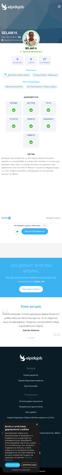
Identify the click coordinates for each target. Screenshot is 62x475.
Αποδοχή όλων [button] (12, 465)
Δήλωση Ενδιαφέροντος (35, 231)
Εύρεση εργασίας (31, 375)
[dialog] (21, 447)
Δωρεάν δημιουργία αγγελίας (31, 381)
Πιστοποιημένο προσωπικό (31, 401)
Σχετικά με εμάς (31, 386)
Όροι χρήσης (31, 412)
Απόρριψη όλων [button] (29, 465)
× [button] (37, 425)
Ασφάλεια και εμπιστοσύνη (31, 407)
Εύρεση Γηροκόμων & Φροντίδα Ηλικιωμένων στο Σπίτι (31, 418)
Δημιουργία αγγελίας (31, 289)
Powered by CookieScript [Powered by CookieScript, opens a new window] (21, 470)
